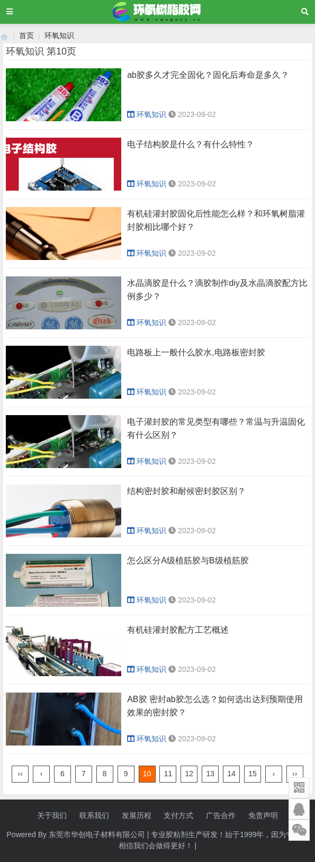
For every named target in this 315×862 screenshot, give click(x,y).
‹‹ (20, 773)
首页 (26, 35)
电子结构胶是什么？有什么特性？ (190, 144)
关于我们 (52, 815)
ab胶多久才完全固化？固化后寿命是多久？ (208, 74)
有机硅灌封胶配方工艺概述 (178, 629)
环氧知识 (59, 35)
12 (189, 773)
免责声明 (263, 815)
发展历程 (136, 815)
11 (168, 773)
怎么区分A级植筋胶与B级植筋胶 (187, 560)
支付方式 (178, 815)
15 (252, 773)
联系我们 (94, 815)
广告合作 (221, 815)
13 (210, 773)
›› (294, 773)
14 (231, 773)
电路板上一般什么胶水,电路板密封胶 (196, 352)
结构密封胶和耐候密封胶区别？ (186, 491)
